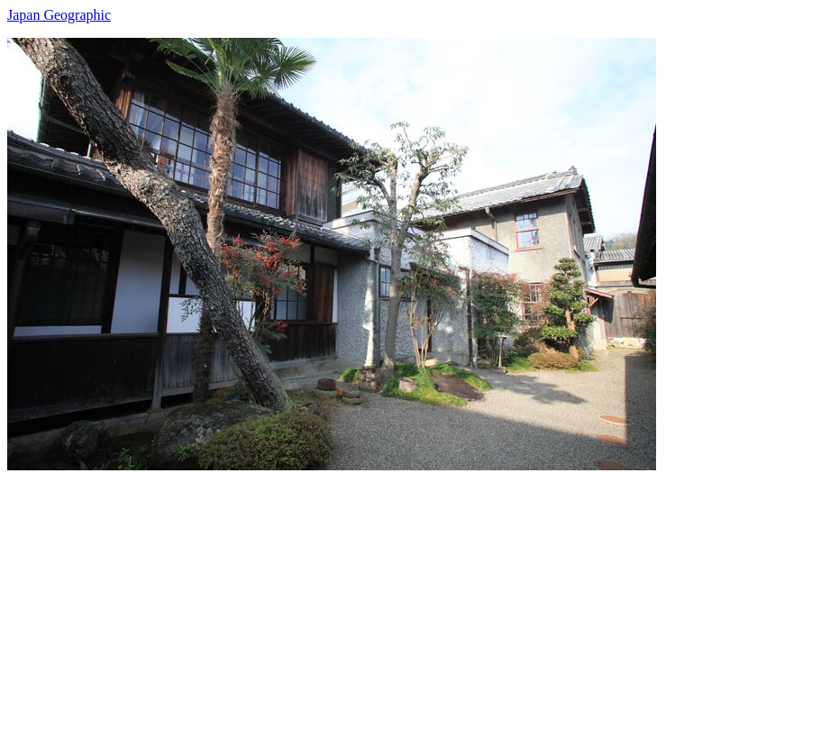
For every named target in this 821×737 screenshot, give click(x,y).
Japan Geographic (59, 15)
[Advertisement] (410, 596)
